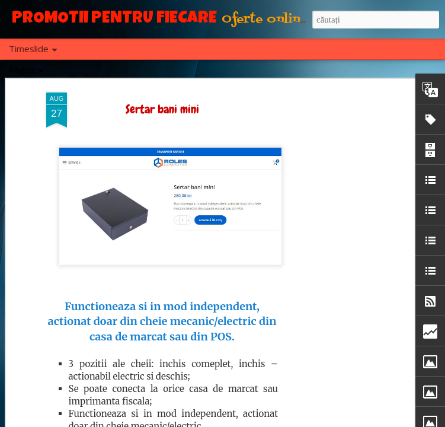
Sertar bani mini (162, 100)
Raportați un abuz (293, 420)
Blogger (253, 420)
